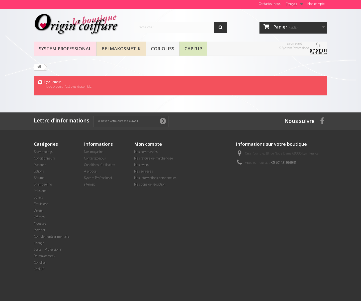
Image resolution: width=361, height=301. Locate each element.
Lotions (39, 171)
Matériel (39, 230)
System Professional (65, 49)
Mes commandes (146, 152)
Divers (38, 210)
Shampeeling (43, 184)
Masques (40, 165)
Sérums (39, 178)
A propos (90, 171)
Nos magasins (93, 152)
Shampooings (43, 152)
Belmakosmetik (121, 49)
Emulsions (41, 204)
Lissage (39, 243)
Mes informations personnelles (155, 178)
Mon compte (316, 4)
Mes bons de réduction (149, 184)
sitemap (89, 184)
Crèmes (39, 217)
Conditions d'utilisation (99, 165)
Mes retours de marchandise (153, 158)
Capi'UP (193, 49)
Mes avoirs (141, 165)
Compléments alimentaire (51, 236)
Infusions (40, 191)
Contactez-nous (270, 4)
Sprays (38, 197)
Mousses (40, 223)
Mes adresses (143, 171)
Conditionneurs (44, 158)
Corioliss (162, 49)
